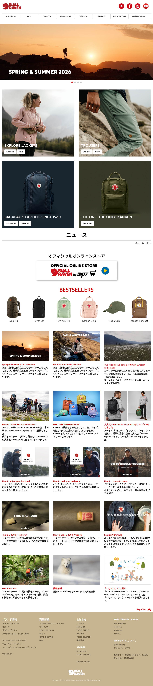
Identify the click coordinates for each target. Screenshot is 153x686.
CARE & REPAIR (46, 637)
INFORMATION (119, 16)
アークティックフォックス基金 (15, 634)
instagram (118, 630)
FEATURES (81, 627)
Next (149, 52)
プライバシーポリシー (123, 648)
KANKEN (83, 16)
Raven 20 (38, 309)
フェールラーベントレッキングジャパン (19, 647)
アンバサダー (8, 654)
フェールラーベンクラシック (14, 640)
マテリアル (44, 627)
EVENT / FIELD (83, 630)
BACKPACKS (11, 223)
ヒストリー (7, 627)
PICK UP (80, 634)
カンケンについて (47, 630)
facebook (118, 627)
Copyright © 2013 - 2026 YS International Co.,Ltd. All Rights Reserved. (76, 680)
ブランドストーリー (10, 623)
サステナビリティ (9, 630)
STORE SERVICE (84, 655)
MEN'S (21, 152)
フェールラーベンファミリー (51, 623)
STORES (101, 16)
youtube (117, 634)
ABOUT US (11, 16)
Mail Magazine (120, 623)
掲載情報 (80, 640)
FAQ (41, 640)
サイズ (42, 634)
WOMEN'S (10, 152)
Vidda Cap (114, 309)
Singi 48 (13, 309)
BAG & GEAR (65, 16)
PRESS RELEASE (83, 637)
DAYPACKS (25, 223)
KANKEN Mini (64, 309)
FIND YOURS (87, 223)
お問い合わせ (119, 644)
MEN (29, 16)
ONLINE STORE (139, 16)
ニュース (80, 623)
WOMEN (47, 16)
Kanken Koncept (139, 309)
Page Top (141, 609)
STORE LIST (82, 651)
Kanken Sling (89, 309)
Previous (4, 52)
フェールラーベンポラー (12, 644)
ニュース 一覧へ (143, 243)
